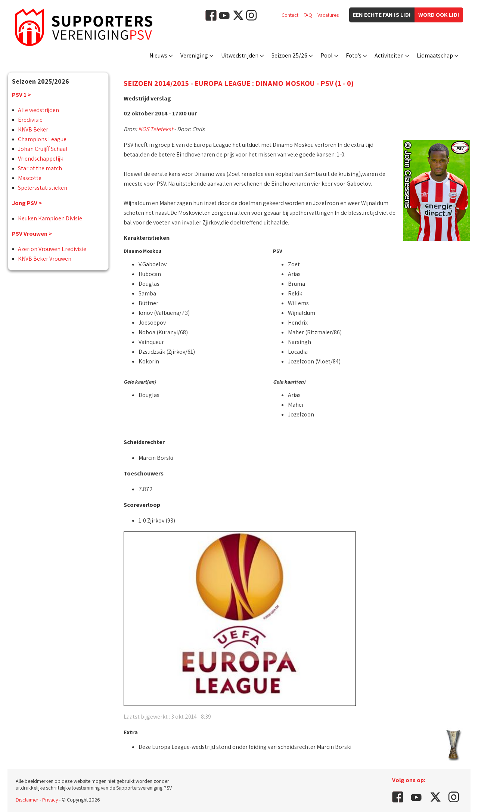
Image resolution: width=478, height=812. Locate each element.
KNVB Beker (33, 129)
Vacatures (328, 15)
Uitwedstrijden (239, 55)
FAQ (308, 15)
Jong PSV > (27, 203)
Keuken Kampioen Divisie (50, 218)
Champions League (42, 139)
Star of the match (40, 168)
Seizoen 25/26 (289, 55)
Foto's (353, 55)
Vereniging (194, 55)
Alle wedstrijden (38, 110)
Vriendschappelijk (40, 158)
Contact (290, 15)
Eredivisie (30, 120)
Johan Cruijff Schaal (43, 149)
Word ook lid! (438, 15)
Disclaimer (27, 799)
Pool (326, 55)
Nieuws (158, 55)
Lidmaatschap (435, 55)
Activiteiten (389, 55)
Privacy (50, 799)
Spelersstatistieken (42, 188)
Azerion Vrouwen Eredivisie (52, 249)
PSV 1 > (21, 95)
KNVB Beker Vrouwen (44, 259)
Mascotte (29, 178)
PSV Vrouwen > (32, 234)
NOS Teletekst (155, 129)
